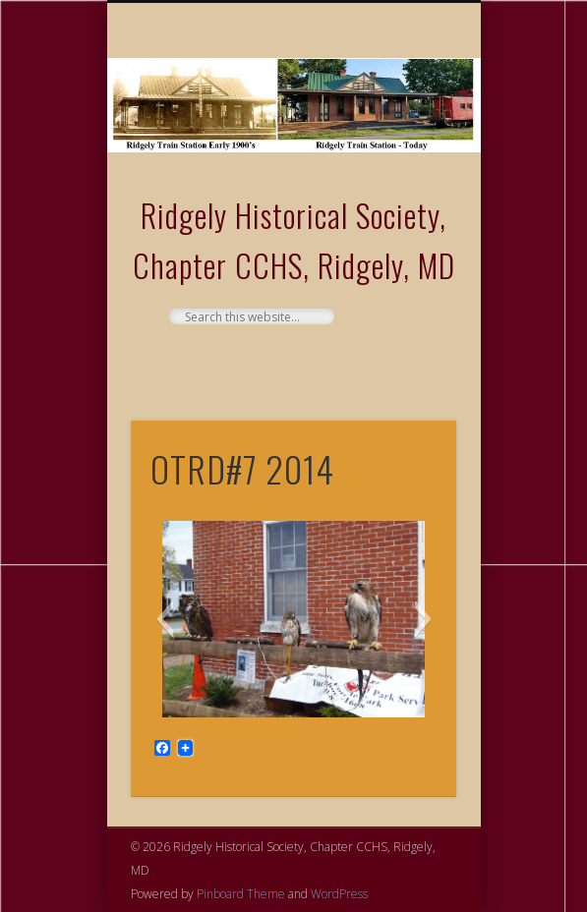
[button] (164, 619)
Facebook (291, 357)
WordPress (339, 893)
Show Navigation (408, 176)
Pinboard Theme (241, 893)
